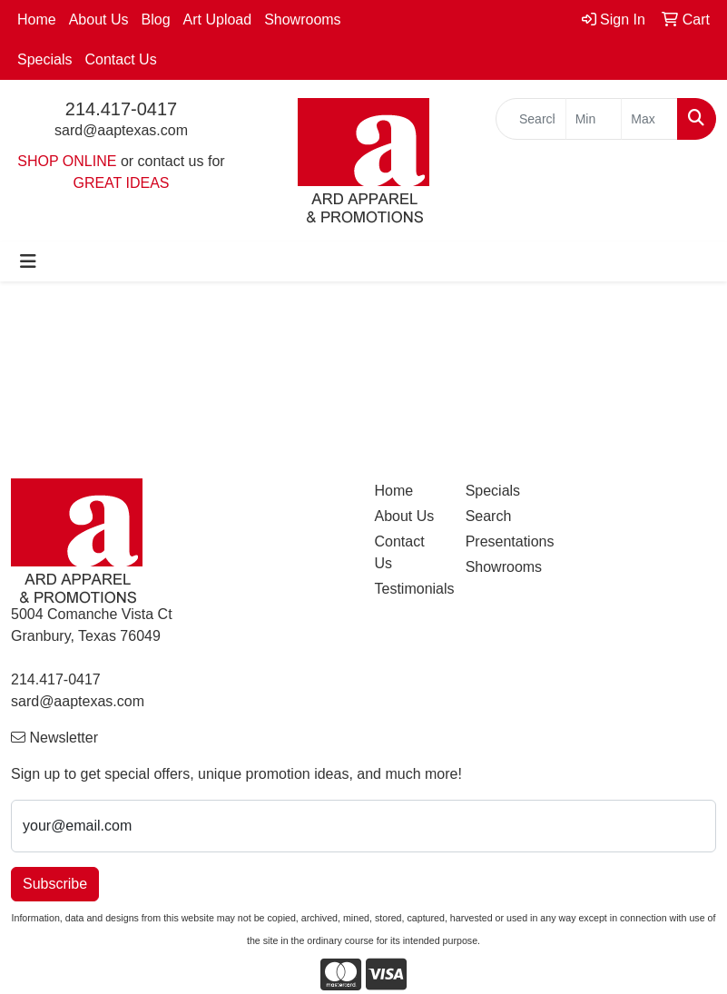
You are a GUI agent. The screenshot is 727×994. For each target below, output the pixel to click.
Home (36, 19)
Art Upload (217, 19)
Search (489, 516)
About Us (99, 19)
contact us (171, 161)
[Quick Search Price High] (649, 119)
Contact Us (120, 59)
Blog (156, 19)
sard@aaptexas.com (121, 130)
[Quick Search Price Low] (594, 119)
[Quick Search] (531, 119)
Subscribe (55, 883)
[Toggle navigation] (28, 261)
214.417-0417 (121, 109)
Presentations (500, 541)
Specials (44, 59)
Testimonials (409, 588)
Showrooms (302, 19)
